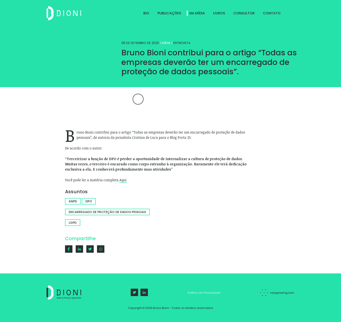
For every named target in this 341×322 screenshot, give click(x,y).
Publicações (169, 13)
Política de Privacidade (204, 293)
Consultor (244, 13)
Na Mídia (197, 13)
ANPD (73, 201)
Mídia (166, 43)
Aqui (123, 180)
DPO (88, 201)
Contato (272, 13)
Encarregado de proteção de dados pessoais (107, 212)
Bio (146, 13)
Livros (219, 13)
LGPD (73, 222)
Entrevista (181, 43)
